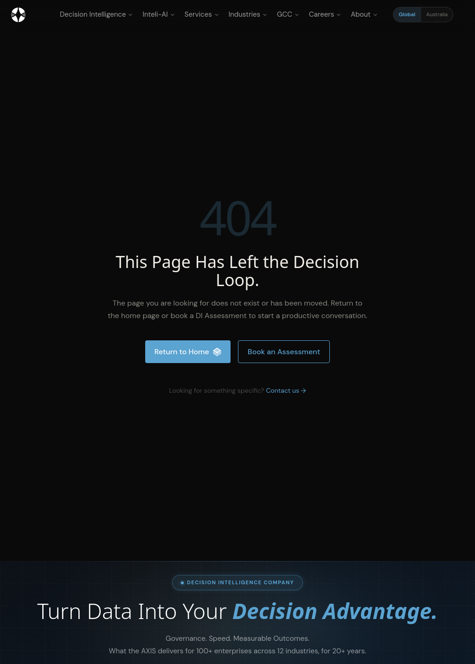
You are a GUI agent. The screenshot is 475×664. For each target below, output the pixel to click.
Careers (325, 14)
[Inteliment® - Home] (18, 14)
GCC (288, 14)
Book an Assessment (284, 352)
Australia (437, 14)
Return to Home (187, 352)
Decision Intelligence (96, 14)
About (364, 14)
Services (202, 14)
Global (407, 14)
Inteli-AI (158, 14)
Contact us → (286, 390)
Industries (248, 14)
